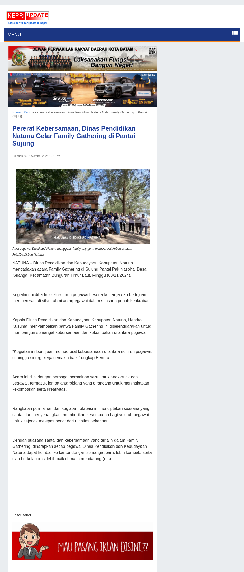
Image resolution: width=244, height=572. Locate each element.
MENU (14, 34)
